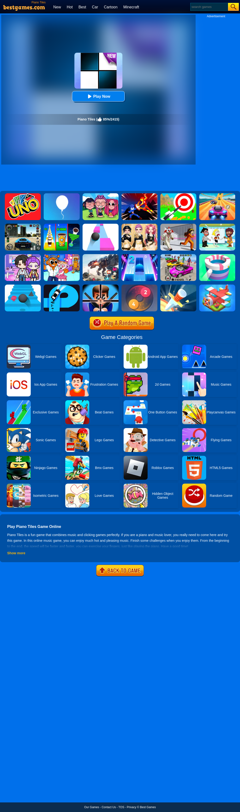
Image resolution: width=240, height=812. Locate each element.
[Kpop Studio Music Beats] (101, 195)
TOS (121, 807)
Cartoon (111, 7)
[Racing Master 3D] (217, 195)
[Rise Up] (62, 195)
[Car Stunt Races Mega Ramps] (178, 255)
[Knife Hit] (178, 286)
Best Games (148, 807)
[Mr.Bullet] (101, 286)
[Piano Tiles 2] (139, 255)
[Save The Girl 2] (217, 225)
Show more (16, 553)
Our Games (91, 807)
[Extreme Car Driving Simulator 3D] (23, 225)
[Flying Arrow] (178, 195)
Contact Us (109, 807)
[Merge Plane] (217, 286)
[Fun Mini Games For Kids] (62, 255)
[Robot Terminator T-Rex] (101, 255)
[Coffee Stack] (62, 225)
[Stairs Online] (23, 286)
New (57, 7)
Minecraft (131, 7)
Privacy (131, 807)
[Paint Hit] (217, 255)
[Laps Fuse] (139, 286)
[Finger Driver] (62, 286)
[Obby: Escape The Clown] (178, 225)
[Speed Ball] (101, 225)
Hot (70, 7)
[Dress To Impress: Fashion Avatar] (139, 225)
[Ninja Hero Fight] (139, 195)
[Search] (209, 7)
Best (82, 7)
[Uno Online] (23, 195)
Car (95, 7)
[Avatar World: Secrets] (23, 255)
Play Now (98, 96)
